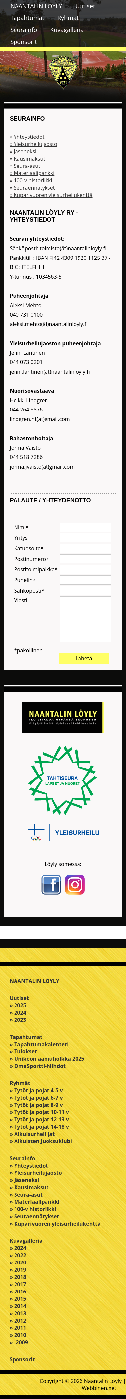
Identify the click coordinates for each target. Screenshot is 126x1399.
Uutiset (85, 6)
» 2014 (18, 1306)
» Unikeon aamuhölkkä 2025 (47, 1058)
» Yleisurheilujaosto (33, 144)
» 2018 (18, 1277)
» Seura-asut (25, 165)
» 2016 (18, 1291)
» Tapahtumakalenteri (39, 1044)
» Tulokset (23, 1051)
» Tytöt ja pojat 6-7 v (36, 1097)
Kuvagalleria (67, 30)
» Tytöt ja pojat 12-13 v (39, 1119)
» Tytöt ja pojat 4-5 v (36, 1090)
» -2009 (19, 1342)
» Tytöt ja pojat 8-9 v (36, 1105)
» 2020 (18, 1262)
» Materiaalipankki (32, 173)
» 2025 (18, 1005)
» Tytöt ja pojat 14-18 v (39, 1126)
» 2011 (18, 1327)
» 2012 (18, 1320)
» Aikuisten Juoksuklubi (41, 1141)
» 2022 (18, 1255)
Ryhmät (68, 18)
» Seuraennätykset (32, 187)
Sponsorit (23, 42)
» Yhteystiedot (27, 136)
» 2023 (18, 1019)
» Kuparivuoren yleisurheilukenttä (51, 194)
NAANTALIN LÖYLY (36, 6)
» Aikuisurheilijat (32, 1134)
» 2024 (18, 1012)
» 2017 (18, 1284)
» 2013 (18, 1313)
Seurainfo (23, 30)
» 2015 (18, 1298)
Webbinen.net (99, 1388)
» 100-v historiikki (31, 180)
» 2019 (18, 1269)
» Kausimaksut (27, 158)
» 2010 (18, 1335)
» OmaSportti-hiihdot (38, 1066)
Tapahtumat (27, 18)
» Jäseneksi (23, 151)
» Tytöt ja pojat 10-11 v (39, 1112)
